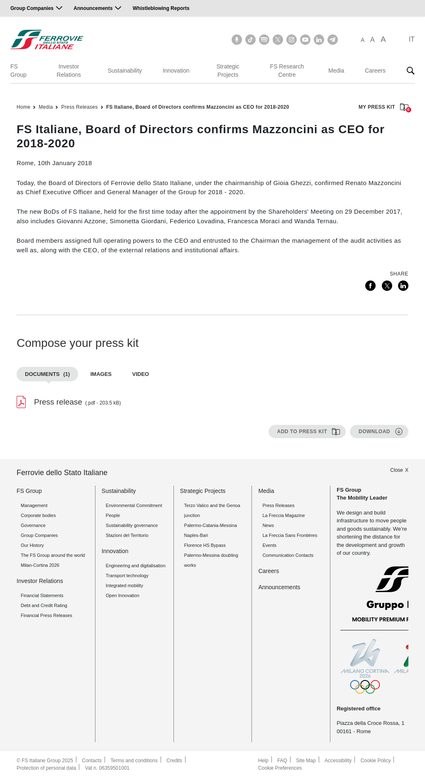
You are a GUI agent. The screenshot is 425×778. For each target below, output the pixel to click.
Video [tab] (140, 374)
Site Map (305, 760)
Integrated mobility (124, 585)
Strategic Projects (228, 70)
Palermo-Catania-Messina (210, 525)
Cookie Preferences (280, 768)
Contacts (92, 760)
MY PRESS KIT (383, 107)
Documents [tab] (47, 374)
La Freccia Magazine (283, 515)
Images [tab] (101, 374)
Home (23, 107)
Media (336, 70)
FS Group (18, 70)
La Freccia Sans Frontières (289, 535)
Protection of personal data (46, 768)
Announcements (92, 8)
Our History (32, 545)
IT (412, 39)
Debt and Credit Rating (44, 605)
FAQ (282, 760)
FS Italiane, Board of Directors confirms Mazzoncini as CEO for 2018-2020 (197, 107)
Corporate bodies (38, 515)
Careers (375, 70)
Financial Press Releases (46, 615)
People (113, 515)
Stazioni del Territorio (127, 535)
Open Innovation (122, 595)
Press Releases (79, 107)
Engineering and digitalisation (136, 565)
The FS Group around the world (53, 555)
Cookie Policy (376, 760)
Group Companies (32, 8)
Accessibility (338, 760)
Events (269, 545)
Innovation (176, 70)
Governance (33, 525)
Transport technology (127, 575)
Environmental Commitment (134, 505)
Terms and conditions (133, 760)
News (268, 525)
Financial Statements (42, 595)
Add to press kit (302, 431)
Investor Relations (69, 70)
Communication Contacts (287, 555)
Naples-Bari (196, 535)
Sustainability (124, 70)
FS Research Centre (287, 70)
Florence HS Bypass (205, 545)
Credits (174, 760)
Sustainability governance (132, 525)
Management (34, 505)
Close (396, 470)
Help (263, 760)
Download (374, 431)
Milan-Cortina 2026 (40, 565)
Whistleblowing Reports (161, 8)
